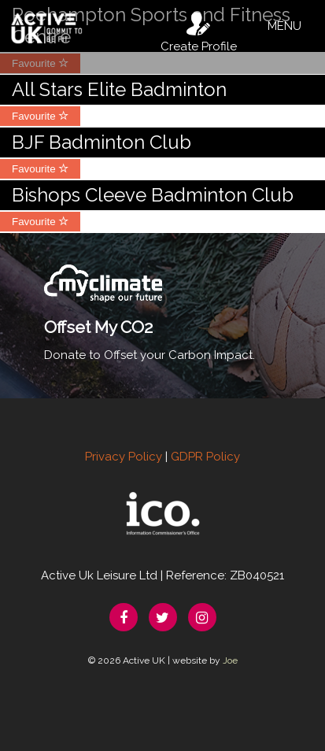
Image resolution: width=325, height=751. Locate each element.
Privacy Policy (123, 456)
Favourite (40, 116)
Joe (230, 660)
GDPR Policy (205, 456)
